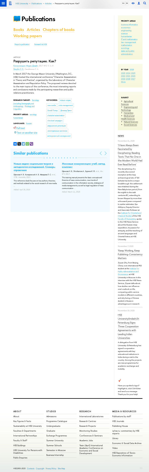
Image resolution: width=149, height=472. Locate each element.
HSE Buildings (19, 445)
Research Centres (87, 421)
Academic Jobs (86, 440)
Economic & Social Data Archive (126, 443)
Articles (33, 29)
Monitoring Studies (88, 430)
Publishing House (120, 426)
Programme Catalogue (56, 421)
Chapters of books (58, 29)
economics (125, 27)
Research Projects (87, 426)
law (122, 42)
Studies (51, 411)
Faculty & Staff (20, 440)
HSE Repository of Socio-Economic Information (124, 454)
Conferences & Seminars (90, 435)
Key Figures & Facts (22, 421)
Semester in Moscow (56, 450)
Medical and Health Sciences (128, 117)
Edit (141, 468)
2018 (128, 79)
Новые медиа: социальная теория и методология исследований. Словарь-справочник (35, 167)
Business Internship (55, 455)
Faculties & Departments (24, 430)
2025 (123, 73)
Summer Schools (54, 445)
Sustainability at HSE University (27, 426)
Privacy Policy (51, 468)
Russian (29, 123)
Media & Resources (124, 411)
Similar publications (30, 153)
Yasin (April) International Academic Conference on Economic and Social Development (91, 449)
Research (85, 411)
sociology (125, 48)
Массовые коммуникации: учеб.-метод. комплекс (83, 165)
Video (115, 448)
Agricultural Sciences (127, 102)
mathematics (126, 45)
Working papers (27, 35)
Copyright (40, 468)
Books (18, 29)
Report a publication (22, 44)
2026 (132, 69)
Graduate (50, 430)
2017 (133, 79)
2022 (123, 76)
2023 (133, 73)
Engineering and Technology (129, 108)
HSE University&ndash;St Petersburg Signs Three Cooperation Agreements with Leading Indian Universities (128, 326)
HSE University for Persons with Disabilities (27, 451)
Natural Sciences (131, 121)
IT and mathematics (129, 39)
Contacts (30, 468)
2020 (133, 76)
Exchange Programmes (56, 435)
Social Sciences (130, 124)
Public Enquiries (20, 457)
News (121, 135)
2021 (128, 76)
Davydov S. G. (18, 69)
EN (127, 3)
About (17, 411)
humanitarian (126, 36)
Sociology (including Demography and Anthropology (26, 103)
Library (115, 438)
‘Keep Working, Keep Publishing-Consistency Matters (130, 254)
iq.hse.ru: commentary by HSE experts (125, 432)
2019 (123, 79)
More (123, 82)
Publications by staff (121, 416)
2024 (128, 73)
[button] (44, 157)
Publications (38, 18)
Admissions (51, 416)
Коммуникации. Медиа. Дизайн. (26, 66)
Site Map (61, 468)
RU (123, 3)
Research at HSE (40, 44)
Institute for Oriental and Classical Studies (129, 214)
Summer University (55, 440)
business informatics (129, 24)
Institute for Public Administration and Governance (128, 271)
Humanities (128, 112)
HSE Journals (118, 421)
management (130, 42)
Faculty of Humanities (127, 219)
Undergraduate (53, 426)
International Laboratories (91, 416)
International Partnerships (25, 435)
